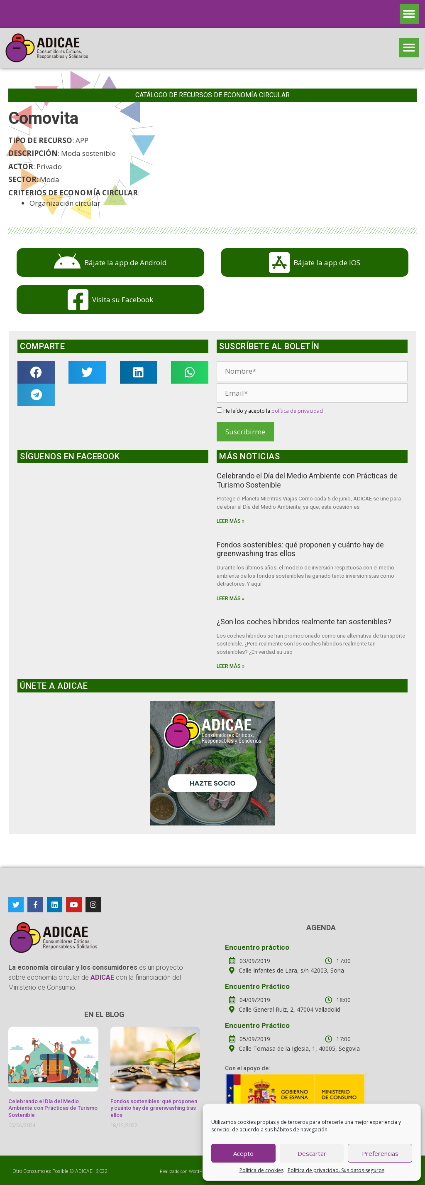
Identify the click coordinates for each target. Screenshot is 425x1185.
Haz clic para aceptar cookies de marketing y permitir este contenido (113, 540)
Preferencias (380, 1153)
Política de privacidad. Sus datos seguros (336, 1170)
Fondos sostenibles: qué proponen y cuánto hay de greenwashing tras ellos (153, 1108)
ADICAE (84, 1171)
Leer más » (230, 521)
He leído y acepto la (270, 410)
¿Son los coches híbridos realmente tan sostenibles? (304, 621)
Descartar (312, 1153)
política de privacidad (297, 410)
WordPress (200, 1171)
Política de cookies (261, 1170)
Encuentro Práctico (257, 986)
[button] (409, 14)
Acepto (243, 1153)
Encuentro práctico (257, 947)
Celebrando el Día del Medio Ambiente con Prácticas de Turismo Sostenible (53, 1108)
